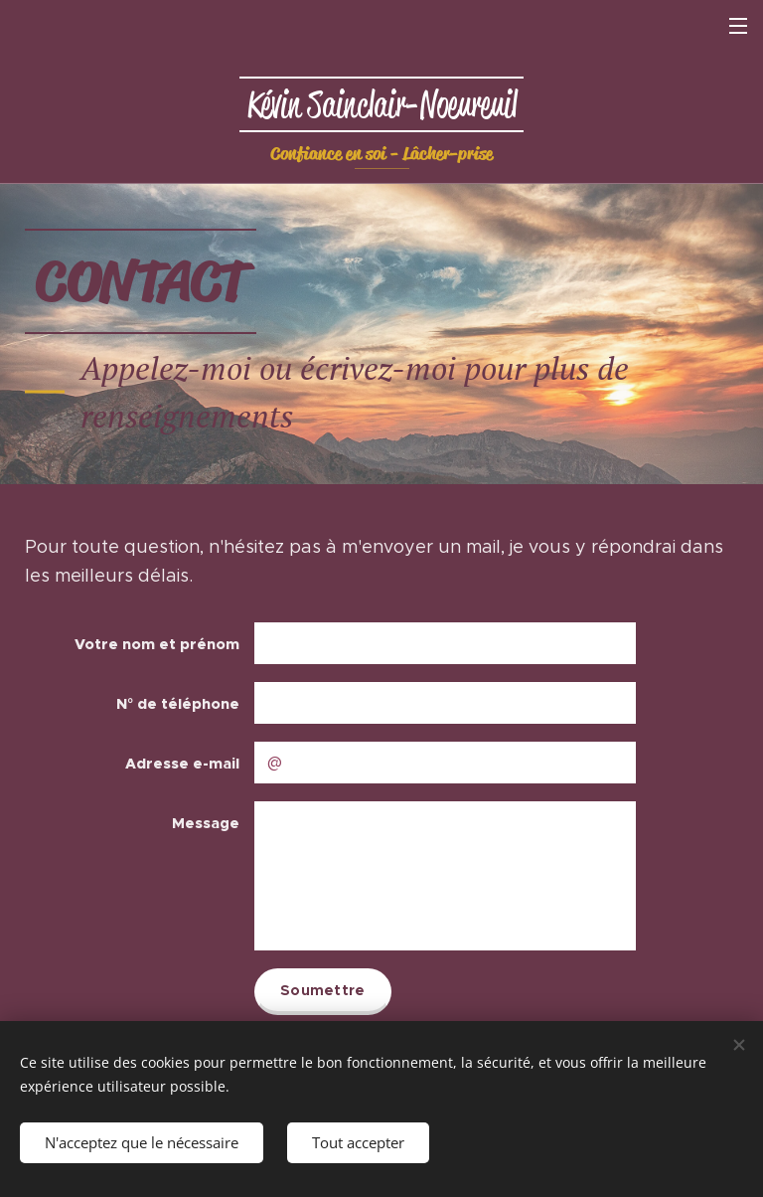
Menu (738, 26)
